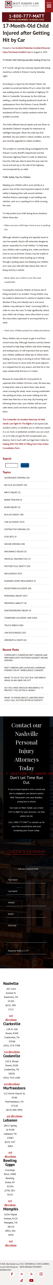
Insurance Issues (13, 551)
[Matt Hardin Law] (22, 10)
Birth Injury (11, 492)
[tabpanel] (9, 1001)
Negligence (10, 573)
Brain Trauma (12, 499)
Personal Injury (13, 595)
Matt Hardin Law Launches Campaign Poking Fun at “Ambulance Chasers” (24, 669)
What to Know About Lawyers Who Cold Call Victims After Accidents (24, 699)
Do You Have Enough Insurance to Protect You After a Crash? (23, 689)
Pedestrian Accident (33, 48)
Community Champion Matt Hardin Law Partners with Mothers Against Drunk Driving (26, 657)
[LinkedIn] (21, 1274)
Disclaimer (43, 1264)
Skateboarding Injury (16, 610)
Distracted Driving (15, 529)
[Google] (31, 1274)
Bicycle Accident (13, 485)
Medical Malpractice (16, 559)
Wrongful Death (13, 640)
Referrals (30, 1264)
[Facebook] (12, 1274)
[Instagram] (41, 1274)
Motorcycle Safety (15, 566)
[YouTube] (31, 1280)
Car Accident (17, 48)
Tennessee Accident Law (19, 52)
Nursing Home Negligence (18, 581)
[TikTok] (21, 1280)
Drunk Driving (12, 544)
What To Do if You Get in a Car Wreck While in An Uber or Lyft (25, 679)
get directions (11, 1017)
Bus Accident (11, 514)
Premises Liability (13, 603)
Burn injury (10, 507)
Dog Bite (9, 536)
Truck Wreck (11, 625)
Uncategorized (12, 632)
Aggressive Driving (15, 477)
